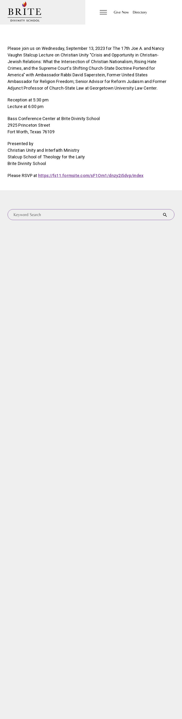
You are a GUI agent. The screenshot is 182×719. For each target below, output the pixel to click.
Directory (140, 12)
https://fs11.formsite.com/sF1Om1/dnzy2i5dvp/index (91, 175)
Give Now (121, 12)
